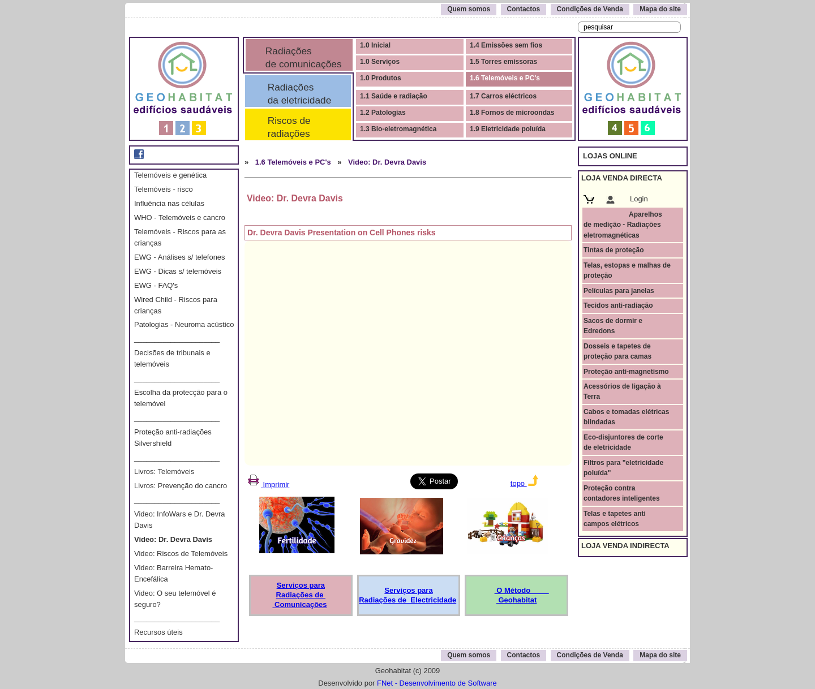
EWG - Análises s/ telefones (179, 257)
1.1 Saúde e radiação (393, 96)
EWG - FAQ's (156, 285)
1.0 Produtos (380, 78)
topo (524, 483)
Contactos (524, 9)
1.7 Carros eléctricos (503, 96)
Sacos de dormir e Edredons (613, 326)
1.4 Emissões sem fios (506, 45)
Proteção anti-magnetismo (626, 372)
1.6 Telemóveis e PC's (505, 78)
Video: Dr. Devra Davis (173, 539)
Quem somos (468, 9)
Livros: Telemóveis (164, 471)
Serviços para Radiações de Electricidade (407, 595)
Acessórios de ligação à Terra (622, 391)
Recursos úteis (158, 632)
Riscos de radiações (294, 127)
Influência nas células (169, 203)
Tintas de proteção (614, 250)
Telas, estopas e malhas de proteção (627, 270)
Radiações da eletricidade (296, 93)
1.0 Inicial (375, 45)
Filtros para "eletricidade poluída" (623, 468)
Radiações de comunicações (302, 57)
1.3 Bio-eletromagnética (398, 129)
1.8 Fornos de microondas (512, 113)
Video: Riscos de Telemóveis (181, 553)
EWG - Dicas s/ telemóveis (177, 271)
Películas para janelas (619, 291)
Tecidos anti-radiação (618, 305)
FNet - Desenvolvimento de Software (437, 683)
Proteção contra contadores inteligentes (622, 493)
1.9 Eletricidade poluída (508, 129)
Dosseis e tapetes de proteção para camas (617, 351)
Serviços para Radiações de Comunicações (299, 595)
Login (639, 199)
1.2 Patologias (383, 113)
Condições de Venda (590, 9)
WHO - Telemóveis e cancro (179, 217)
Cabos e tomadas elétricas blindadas (626, 417)
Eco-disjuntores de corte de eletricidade (623, 442)
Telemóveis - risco (163, 189)
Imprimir (267, 484)
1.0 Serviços (380, 62)
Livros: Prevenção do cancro (180, 485)
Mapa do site (660, 9)
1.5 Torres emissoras (503, 62)
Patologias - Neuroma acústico (184, 324)
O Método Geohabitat (522, 595)
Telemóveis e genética (170, 175)
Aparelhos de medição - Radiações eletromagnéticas (623, 224)
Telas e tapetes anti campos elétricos (615, 519)
